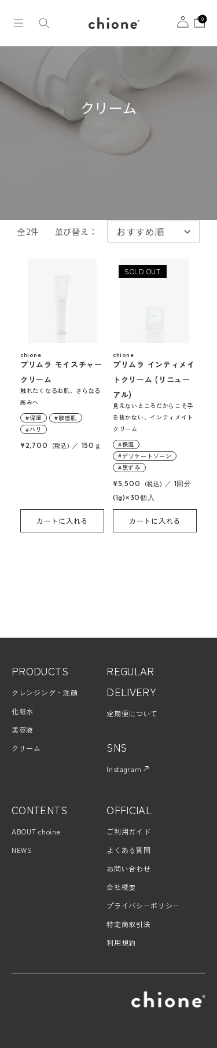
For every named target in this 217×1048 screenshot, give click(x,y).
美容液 (23, 729)
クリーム (26, 748)
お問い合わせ (128, 868)
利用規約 (121, 942)
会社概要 (121, 887)
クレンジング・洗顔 (45, 692)
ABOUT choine (36, 831)
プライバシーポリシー (143, 905)
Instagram (127, 769)
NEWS (22, 850)
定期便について (132, 713)
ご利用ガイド (128, 831)
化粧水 (23, 711)
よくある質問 (128, 850)
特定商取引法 (128, 924)
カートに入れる (62, 520)
